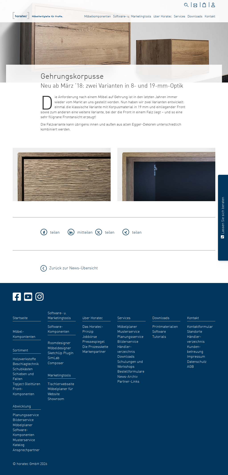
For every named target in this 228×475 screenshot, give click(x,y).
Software (159, 331)
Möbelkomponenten (97, 16)
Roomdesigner (59, 342)
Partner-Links (128, 381)
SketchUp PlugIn (60, 352)
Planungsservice (26, 414)
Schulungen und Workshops (130, 364)
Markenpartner (94, 351)
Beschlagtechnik (26, 363)
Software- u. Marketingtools (132, 16)
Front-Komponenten (23, 391)
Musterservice (24, 439)
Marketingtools (59, 375)
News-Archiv (127, 376)
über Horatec (162, 16)
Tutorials (159, 336)
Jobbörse (89, 336)
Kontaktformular (200, 326)
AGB (190, 366)
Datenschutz (196, 361)
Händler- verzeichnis (126, 349)
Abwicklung (22, 406)
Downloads (194, 16)
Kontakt (210, 16)
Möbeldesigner (59, 347)
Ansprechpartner (26, 449)
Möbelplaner (23, 424)
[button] (53, 233)
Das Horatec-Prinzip (92, 329)
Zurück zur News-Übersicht (73, 268)
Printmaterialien (165, 326)
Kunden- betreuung (195, 349)
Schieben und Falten (23, 376)
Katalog (18, 444)
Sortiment (20, 350)
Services (179, 16)
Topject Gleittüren (26, 383)
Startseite (20, 317)
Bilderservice (23, 419)
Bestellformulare (130, 371)
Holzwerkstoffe (24, 358)
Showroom (56, 398)
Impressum (196, 356)
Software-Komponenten (23, 432)
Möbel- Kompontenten (24, 333)
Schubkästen (23, 368)
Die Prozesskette (95, 346)
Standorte (194, 331)
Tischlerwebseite (61, 383)
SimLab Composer (56, 360)
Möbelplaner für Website (60, 391)
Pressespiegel (93, 341)
